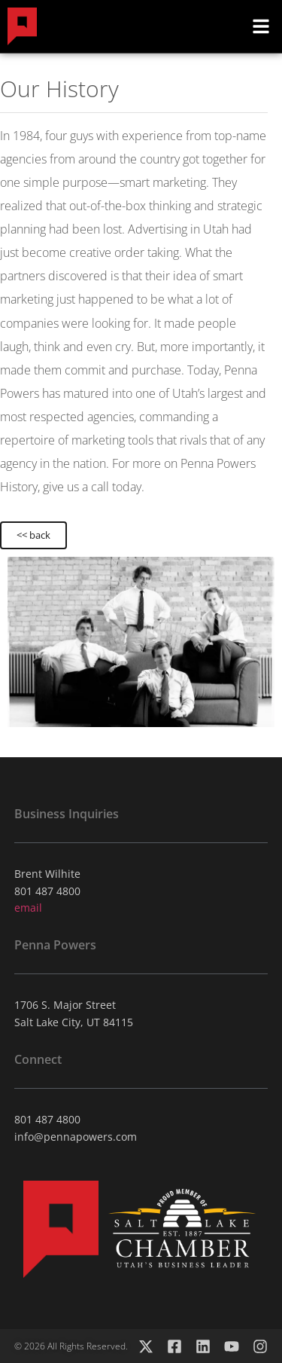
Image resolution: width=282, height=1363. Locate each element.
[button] (260, 26)
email (28, 907)
